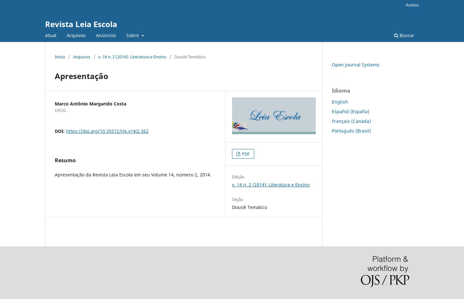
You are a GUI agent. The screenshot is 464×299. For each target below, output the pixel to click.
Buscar (404, 35)
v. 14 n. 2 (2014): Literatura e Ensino (132, 57)
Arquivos (76, 35)
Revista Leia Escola (81, 24)
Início (60, 57)
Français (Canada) (351, 121)
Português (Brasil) (351, 131)
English (340, 102)
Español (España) (350, 111)
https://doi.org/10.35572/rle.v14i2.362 (107, 131)
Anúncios (106, 35)
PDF (245, 154)
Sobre (133, 35)
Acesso (412, 5)
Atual (50, 35)
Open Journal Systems (356, 65)
